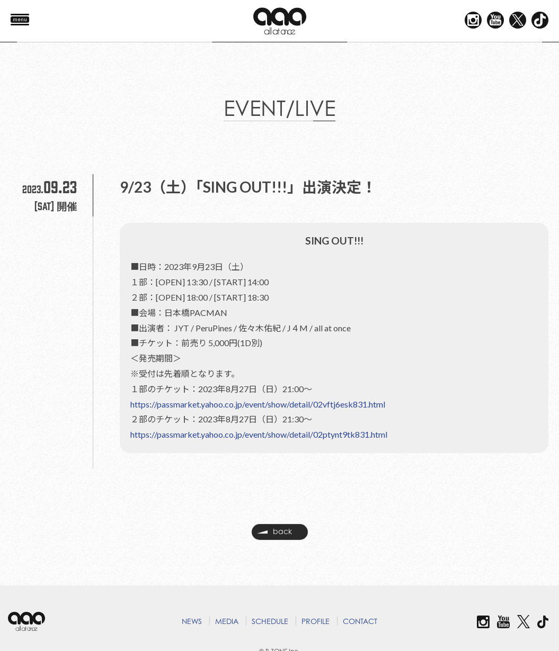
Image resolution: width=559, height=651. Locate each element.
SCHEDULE (270, 621)
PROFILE (315, 621)
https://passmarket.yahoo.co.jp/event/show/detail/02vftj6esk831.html (257, 404)
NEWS (192, 621)
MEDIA (226, 621)
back (274, 535)
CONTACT (360, 621)
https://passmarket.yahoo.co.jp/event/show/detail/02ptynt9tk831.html (258, 434)
